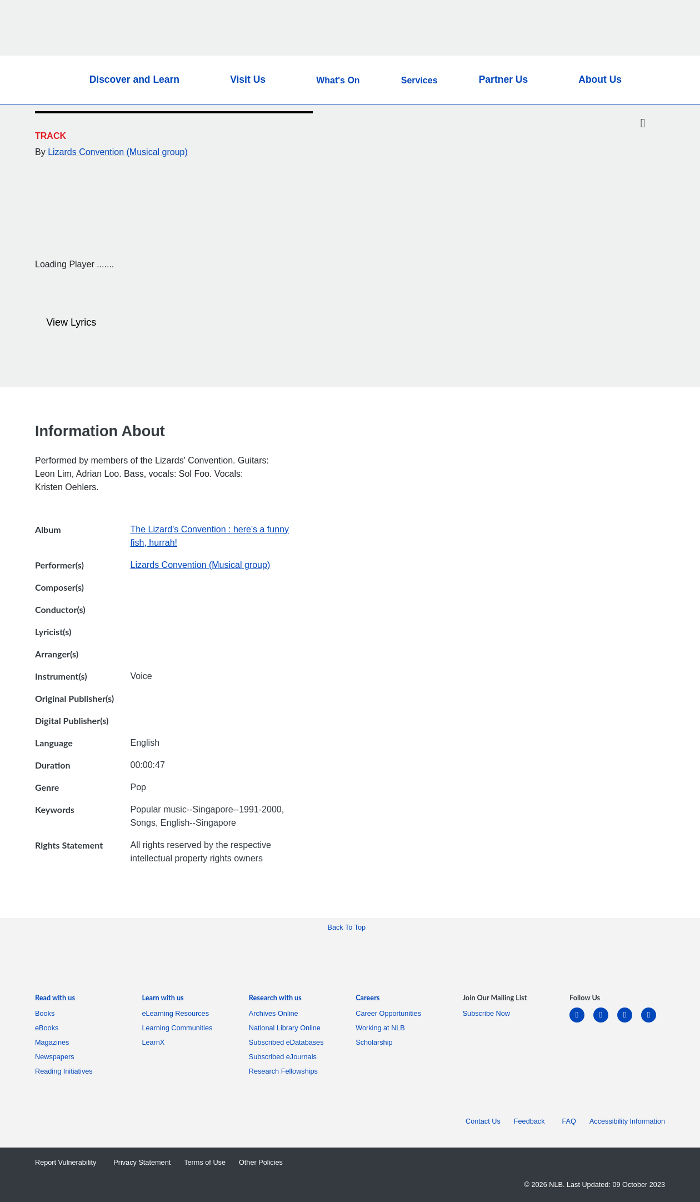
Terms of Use (205, 1162)
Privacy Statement (142, 1162)
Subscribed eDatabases (288, 1042)
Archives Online (275, 1014)
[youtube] (653, 1022)
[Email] (643, 150)
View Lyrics (66, 322)
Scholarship (374, 1042)
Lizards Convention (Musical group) (118, 152)
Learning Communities (177, 1028)
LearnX (153, 1042)
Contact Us (483, 1121)
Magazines (54, 1042)
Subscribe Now (486, 1014)
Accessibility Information (627, 1121)
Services (419, 80)
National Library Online (285, 1028)
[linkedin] (581, 1022)
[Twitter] (643, 123)
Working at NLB (382, 1028)
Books (46, 1014)
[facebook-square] (605, 1022)
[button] (646, 80)
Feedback (531, 1121)
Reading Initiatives (66, 1071)
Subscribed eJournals (285, 1057)
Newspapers (56, 1057)
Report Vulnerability (67, 1162)
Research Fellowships (283, 1071)
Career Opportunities (390, 1014)
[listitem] (55, 1000)
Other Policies (261, 1162)
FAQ (569, 1121)
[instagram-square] (629, 1022)
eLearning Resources (177, 1014)
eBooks (48, 1028)
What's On (337, 80)
